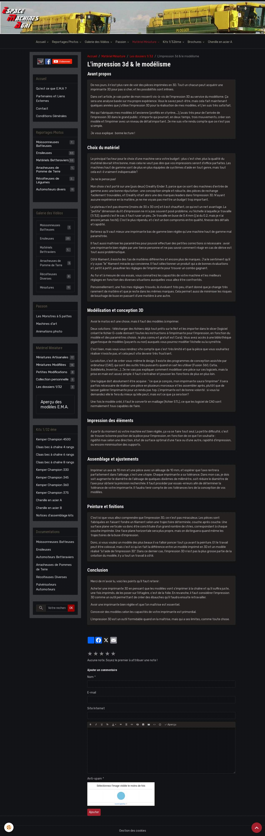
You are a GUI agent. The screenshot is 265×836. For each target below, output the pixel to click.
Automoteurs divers (51, 189)
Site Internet (96, 708)
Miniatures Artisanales (52, 357)
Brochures (195, 42)
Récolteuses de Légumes (47, 180)
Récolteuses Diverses (55, 276)
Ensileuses (44, 153)
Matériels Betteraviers (52, 160)
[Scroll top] (256, 827)
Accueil (41, 42)
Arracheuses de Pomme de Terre (48, 169)
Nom (90, 677)
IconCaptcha (120, 804)
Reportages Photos (65, 42)
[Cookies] (9, 827)
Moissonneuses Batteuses (47, 144)
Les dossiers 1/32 (141, 56)
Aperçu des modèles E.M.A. (54, 404)
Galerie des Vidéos (97, 42)
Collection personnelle (52, 379)
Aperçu (170, 724)
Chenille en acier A (220, 42)
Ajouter (94, 812)
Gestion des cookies (132, 830)
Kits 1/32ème (172, 42)
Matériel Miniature (144, 42)
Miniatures (55, 287)
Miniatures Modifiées (51, 365)
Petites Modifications (51, 372)
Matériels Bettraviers (55, 250)
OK (71, 608)
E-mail (91, 692)
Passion (121, 42)
